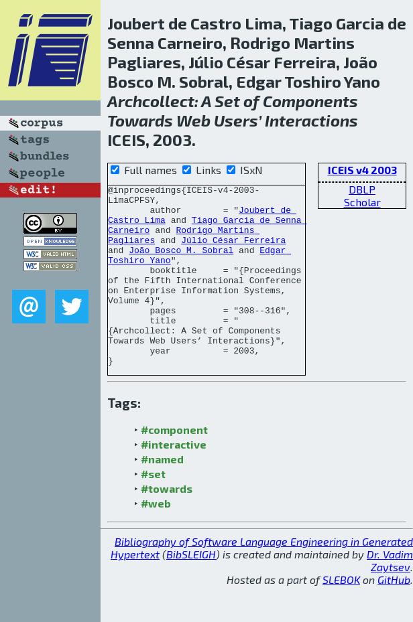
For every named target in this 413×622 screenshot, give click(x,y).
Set (227, 100)
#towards (166, 524)
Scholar (362, 202)
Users (236, 120)
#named (162, 495)
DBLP (362, 189)
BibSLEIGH (191, 590)
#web (156, 539)
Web (193, 120)
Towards (140, 120)
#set (153, 509)
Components (310, 100)
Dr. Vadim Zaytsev (390, 596)
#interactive (173, 480)
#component (174, 465)
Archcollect (150, 100)
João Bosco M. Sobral (181, 264)
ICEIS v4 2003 (362, 169)
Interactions (311, 120)
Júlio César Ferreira (233, 252)
